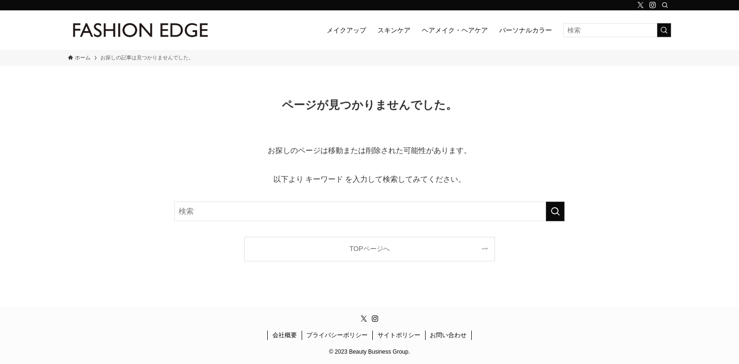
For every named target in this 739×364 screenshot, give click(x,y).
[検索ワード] (617, 30)
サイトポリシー (399, 335)
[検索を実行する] (664, 30)
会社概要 (284, 335)
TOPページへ (369, 248)
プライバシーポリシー (337, 335)
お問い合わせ (448, 335)
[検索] (665, 5)
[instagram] (653, 5)
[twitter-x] (640, 5)
